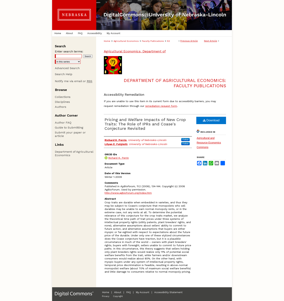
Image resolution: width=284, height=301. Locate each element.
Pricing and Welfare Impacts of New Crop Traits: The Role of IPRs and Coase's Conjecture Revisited (145, 124)
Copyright (118, 296)
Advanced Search (67, 68)
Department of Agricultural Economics (74, 153)
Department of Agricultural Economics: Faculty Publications (175, 83)
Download (211, 120)
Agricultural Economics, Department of (135, 51)
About (117, 292)
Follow (185, 139)
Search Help (63, 74)
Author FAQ (63, 122)
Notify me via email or (73, 81)
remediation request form (161, 105)
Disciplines (62, 102)
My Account (142, 292)
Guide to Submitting (69, 127)
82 (168, 41)
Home (107, 41)
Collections (62, 97)
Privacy (105, 296)
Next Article (210, 41)
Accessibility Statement (168, 292)
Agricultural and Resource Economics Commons (209, 143)
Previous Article (189, 41)
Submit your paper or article (70, 134)
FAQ (128, 292)
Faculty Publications (153, 41)
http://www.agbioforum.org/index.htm (128, 192)
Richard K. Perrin (118, 157)
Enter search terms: (69, 51)
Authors (60, 107)
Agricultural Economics (126, 41)
